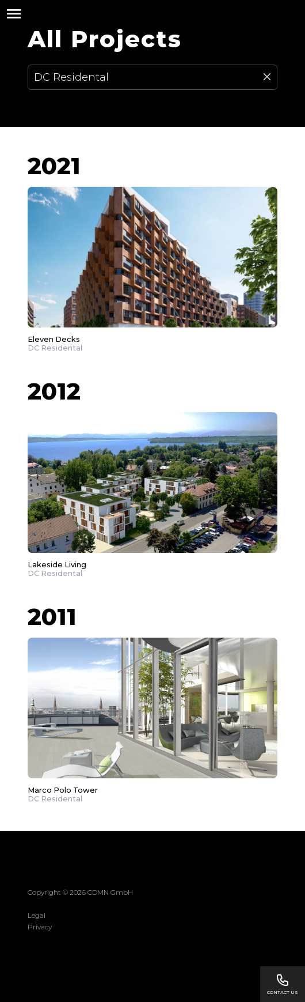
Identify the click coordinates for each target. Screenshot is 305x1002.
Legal (36, 915)
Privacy (40, 926)
